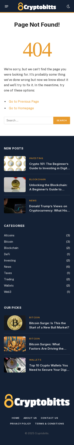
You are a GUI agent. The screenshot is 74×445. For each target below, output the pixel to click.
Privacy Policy (20, 423)
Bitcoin (8, 241)
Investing (10, 260)
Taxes (8, 273)
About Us (30, 418)
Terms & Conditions (49, 423)
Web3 (7, 291)
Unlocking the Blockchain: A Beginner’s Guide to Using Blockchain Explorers (49, 189)
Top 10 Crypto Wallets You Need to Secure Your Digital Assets (49, 370)
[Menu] (6, 6)
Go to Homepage (21, 108)
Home (15, 418)
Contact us (49, 418)
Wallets (9, 285)
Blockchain (11, 248)
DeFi (7, 254)
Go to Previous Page (24, 101)
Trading (9, 279)
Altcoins (9, 235)
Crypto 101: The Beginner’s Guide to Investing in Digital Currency (49, 168)
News (7, 266)
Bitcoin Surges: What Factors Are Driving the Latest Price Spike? (46, 348)
